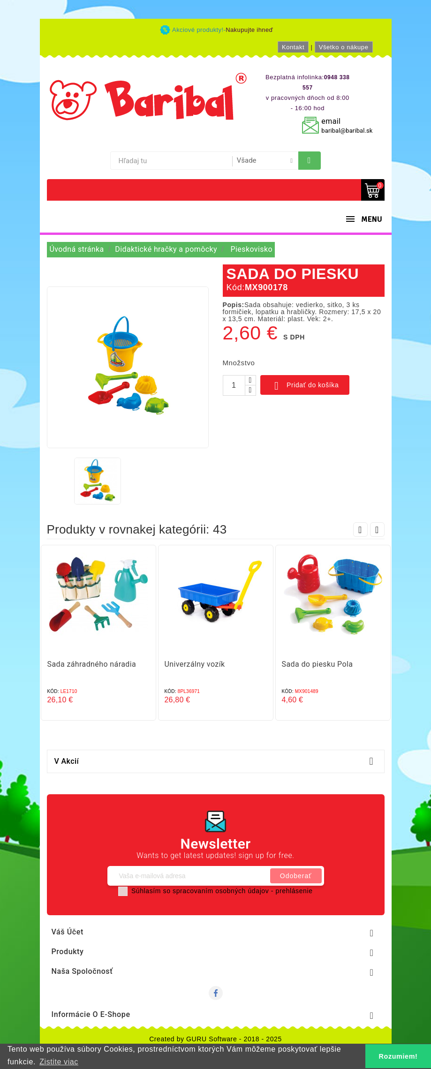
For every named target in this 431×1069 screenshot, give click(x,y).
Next (377, 529)
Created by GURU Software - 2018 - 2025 (215, 1039)
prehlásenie (294, 891)
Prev (360, 529)
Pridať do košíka (305, 386)
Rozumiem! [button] (398, 1056)
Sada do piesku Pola (317, 664)
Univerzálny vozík (195, 664)
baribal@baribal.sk (346, 130)
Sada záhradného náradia (91, 664)
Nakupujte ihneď (249, 29)
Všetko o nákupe (344, 47)
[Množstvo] (234, 385)
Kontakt (293, 47)
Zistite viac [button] (58, 1062)
